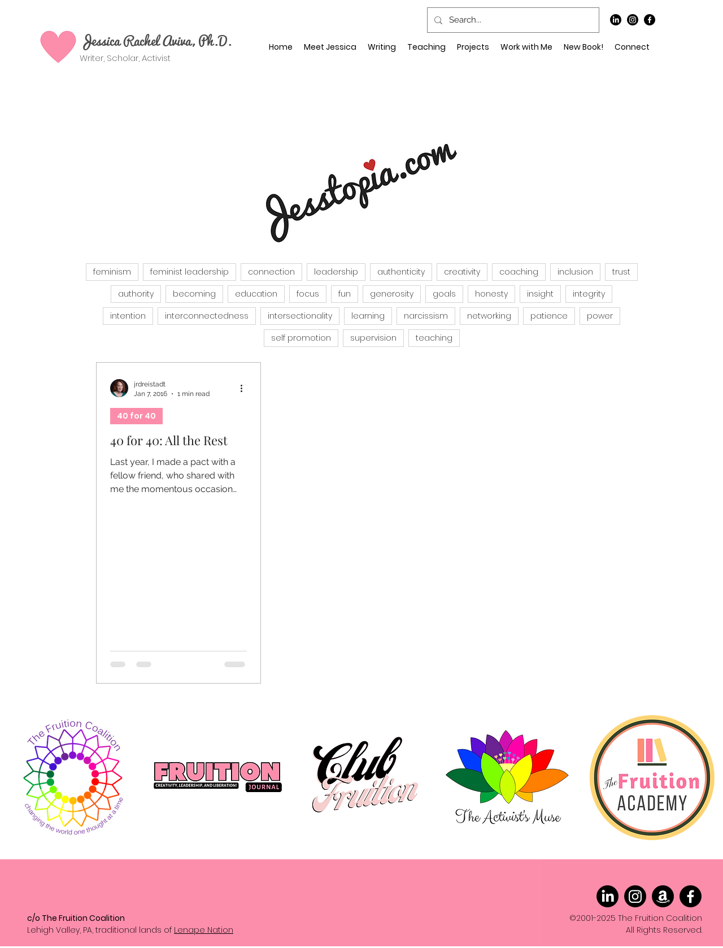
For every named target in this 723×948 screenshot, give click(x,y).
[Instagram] (632, 19)
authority (136, 293)
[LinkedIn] (615, 19)
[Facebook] (649, 19)
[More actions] (245, 388)
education (256, 293)
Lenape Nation (203, 930)
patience (549, 315)
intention (128, 315)
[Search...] (512, 20)
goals (444, 293)
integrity (589, 293)
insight (540, 293)
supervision (373, 337)
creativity (462, 271)
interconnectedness (207, 315)
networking (489, 315)
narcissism (426, 315)
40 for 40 (136, 415)
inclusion (575, 271)
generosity (391, 293)
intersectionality (300, 315)
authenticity (401, 271)
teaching (434, 337)
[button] (526, 46)
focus (308, 293)
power (600, 315)
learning (368, 315)
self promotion (301, 337)
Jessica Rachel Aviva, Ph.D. (156, 39)
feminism (112, 271)
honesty (491, 293)
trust (621, 271)
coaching (518, 271)
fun (344, 293)
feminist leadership (189, 271)
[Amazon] (663, 896)
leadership (336, 271)
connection (271, 271)
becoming (194, 293)
